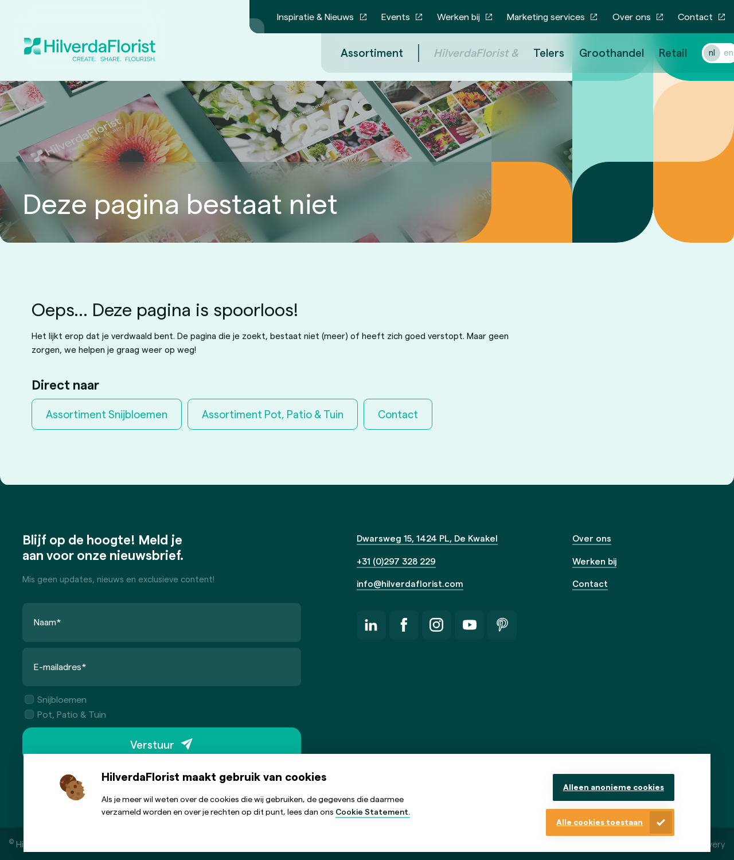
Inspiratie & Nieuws (315, 16)
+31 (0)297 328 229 (396, 561)
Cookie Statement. (372, 811)
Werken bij (458, 16)
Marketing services (546, 16)
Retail (659, 52)
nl (698, 52)
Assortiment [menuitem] (358, 52)
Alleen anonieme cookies (613, 787)
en (715, 52)
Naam (47, 621)
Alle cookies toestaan (599, 822)
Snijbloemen (56, 699)
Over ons (631, 16)
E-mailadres (60, 666)
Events (395, 16)
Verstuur (152, 744)
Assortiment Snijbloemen (106, 414)
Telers (535, 52)
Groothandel (597, 52)
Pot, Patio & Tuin (65, 714)
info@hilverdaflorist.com (410, 583)
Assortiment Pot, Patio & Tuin (272, 414)
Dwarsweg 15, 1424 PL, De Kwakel (427, 538)
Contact (695, 16)
